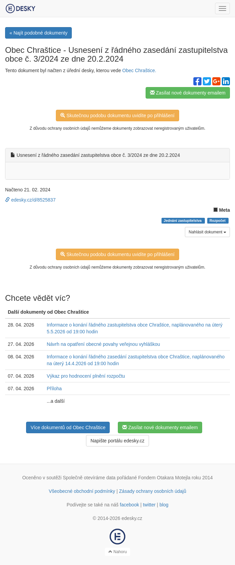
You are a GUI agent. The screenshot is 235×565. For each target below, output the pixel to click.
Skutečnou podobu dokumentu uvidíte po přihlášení (117, 115)
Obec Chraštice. (139, 70)
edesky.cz (132, 518)
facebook (129, 504)
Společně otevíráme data (89, 477)
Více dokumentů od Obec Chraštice (67, 427)
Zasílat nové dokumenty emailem (188, 93)
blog (163, 504)
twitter (149, 504)
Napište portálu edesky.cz (117, 440)
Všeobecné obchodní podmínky (82, 491)
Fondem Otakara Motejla (164, 477)
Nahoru (117, 551)
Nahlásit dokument (207, 232)
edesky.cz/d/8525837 (30, 200)
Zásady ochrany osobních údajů (152, 491)
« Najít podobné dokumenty (38, 33)
